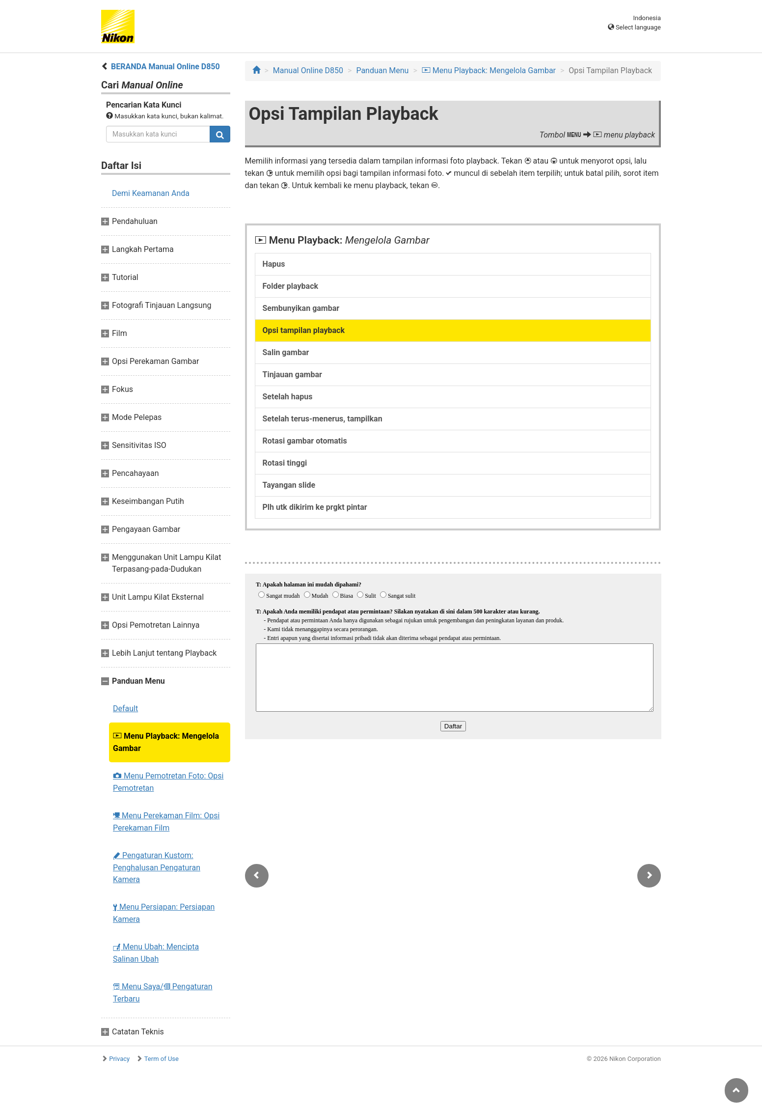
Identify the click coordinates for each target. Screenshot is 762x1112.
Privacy (119, 1058)
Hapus (274, 264)
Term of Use (161, 1058)
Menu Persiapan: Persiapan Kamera (164, 913)
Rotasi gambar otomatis (305, 440)
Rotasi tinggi (285, 463)
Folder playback (291, 286)
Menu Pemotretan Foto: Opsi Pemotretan (168, 782)
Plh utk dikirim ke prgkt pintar (315, 507)
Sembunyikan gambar (301, 308)
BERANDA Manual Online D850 (165, 66)
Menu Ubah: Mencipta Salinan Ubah (156, 953)
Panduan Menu (382, 70)
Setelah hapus (288, 396)
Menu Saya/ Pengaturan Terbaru (163, 992)
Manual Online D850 (308, 70)
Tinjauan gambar (292, 374)
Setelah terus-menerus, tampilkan (322, 418)
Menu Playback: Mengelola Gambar (166, 742)
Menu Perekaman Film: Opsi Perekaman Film (166, 822)
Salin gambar (286, 352)
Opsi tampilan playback (304, 330)
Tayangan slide (289, 485)
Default (125, 708)
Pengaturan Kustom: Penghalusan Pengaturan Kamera (156, 867)
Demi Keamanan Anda (151, 193)
